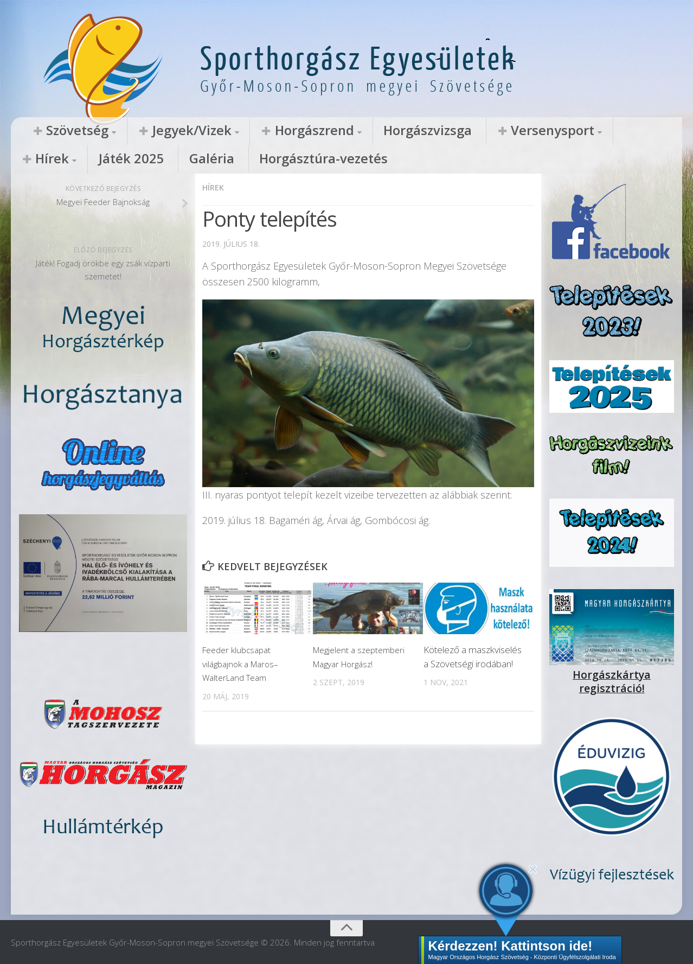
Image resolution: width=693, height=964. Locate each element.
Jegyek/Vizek (148, 130)
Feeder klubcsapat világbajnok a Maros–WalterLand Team (244, 662)
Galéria (610, 130)
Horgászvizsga (327, 130)
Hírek (495, 130)
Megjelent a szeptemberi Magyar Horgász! (354, 662)
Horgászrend (240, 130)
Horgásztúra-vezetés (67, 159)
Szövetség (62, 130)
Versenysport (418, 130)
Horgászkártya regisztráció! (611, 673)
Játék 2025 (555, 130)
